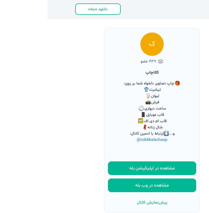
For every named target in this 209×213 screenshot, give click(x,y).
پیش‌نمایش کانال (104, 203)
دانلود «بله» (50, 9)
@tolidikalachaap (104, 140)
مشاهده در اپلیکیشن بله (104, 168)
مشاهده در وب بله (104, 185)
